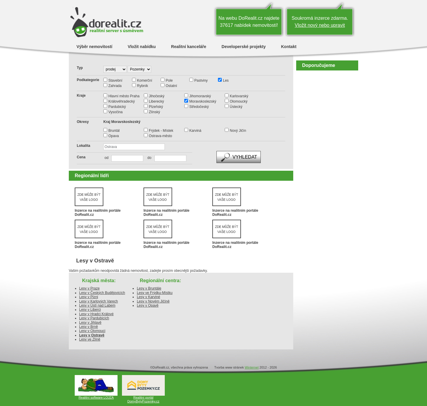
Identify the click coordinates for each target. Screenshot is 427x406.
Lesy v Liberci (90, 310)
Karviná (195, 131)
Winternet (252, 367)
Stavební (115, 80)
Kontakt (288, 46)
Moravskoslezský (202, 101)
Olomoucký (238, 101)
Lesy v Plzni (88, 297)
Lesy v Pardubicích (94, 318)
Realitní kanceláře (188, 46)
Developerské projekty (243, 46)
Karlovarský (239, 96)
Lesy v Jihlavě (90, 322)
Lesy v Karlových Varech (98, 301)
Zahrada (115, 86)
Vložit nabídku (142, 46)
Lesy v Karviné (148, 297)
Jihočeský (156, 96)
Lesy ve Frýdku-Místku (154, 293)
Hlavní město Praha (123, 96)
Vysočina (115, 112)
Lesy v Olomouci (92, 331)
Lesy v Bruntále (149, 288)
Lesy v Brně (88, 327)
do (147, 158)
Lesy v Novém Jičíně (153, 301)
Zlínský (154, 112)
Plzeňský (156, 107)
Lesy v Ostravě (91, 335)
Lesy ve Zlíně (89, 339)
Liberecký (156, 101)
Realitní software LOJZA (96, 397)
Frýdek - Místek (161, 131)
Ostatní (171, 86)
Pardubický (117, 107)
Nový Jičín (238, 131)
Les (226, 80)
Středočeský (199, 107)
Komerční (144, 80)
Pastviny (201, 80)
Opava (113, 136)
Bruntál (114, 131)
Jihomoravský (200, 96)
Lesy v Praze (89, 288)
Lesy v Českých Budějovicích (102, 293)
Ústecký (236, 107)
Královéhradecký (121, 101)
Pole (169, 80)
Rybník (142, 86)
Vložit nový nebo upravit (320, 25)
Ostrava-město (160, 136)
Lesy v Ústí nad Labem (97, 305)
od (106, 158)
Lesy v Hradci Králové (96, 314)
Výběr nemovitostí (94, 46)
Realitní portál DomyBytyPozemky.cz (143, 399)
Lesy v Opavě (147, 305)
